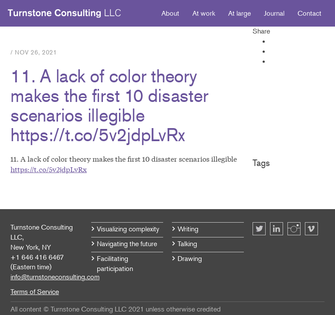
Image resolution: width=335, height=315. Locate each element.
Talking (187, 243)
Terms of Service (34, 291)
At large (239, 13)
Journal (274, 13)
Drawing (190, 258)
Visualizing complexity (128, 228)
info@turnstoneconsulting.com (54, 276)
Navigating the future (127, 243)
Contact (309, 13)
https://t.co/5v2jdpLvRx (48, 169)
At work (203, 13)
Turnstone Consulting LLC (64, 13)
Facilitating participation (115, 263)
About (170, 13)
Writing (188, 228)
